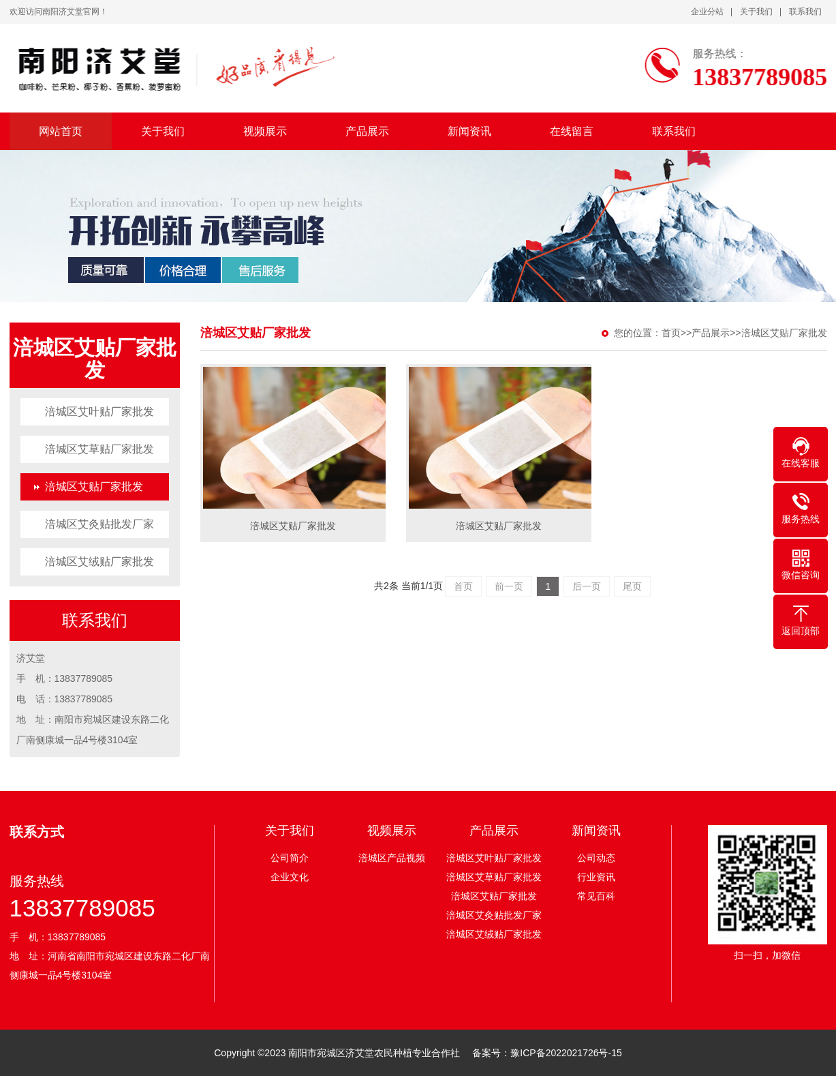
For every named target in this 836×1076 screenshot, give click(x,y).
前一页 (509, 586)
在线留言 (571, 131)
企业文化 (289, 877)
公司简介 (289, 858)
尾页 (632, 586)
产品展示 (367, 131)
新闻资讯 (469, 131)
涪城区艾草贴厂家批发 (99, 449)
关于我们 (756, 11)
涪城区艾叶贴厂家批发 (99, 411)
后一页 (586, 586)
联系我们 (805, 11)
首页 (671, 332)
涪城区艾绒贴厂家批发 (99, 561)
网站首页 (60, 131)
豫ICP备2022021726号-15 (565, 1052)
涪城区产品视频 (391, 858)
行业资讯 (596, 877)
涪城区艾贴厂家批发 (94, 486)
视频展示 (265, 131)
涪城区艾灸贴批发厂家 (99, 524)
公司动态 (596, 858)
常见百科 (596, 896)
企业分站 (707, 11)
